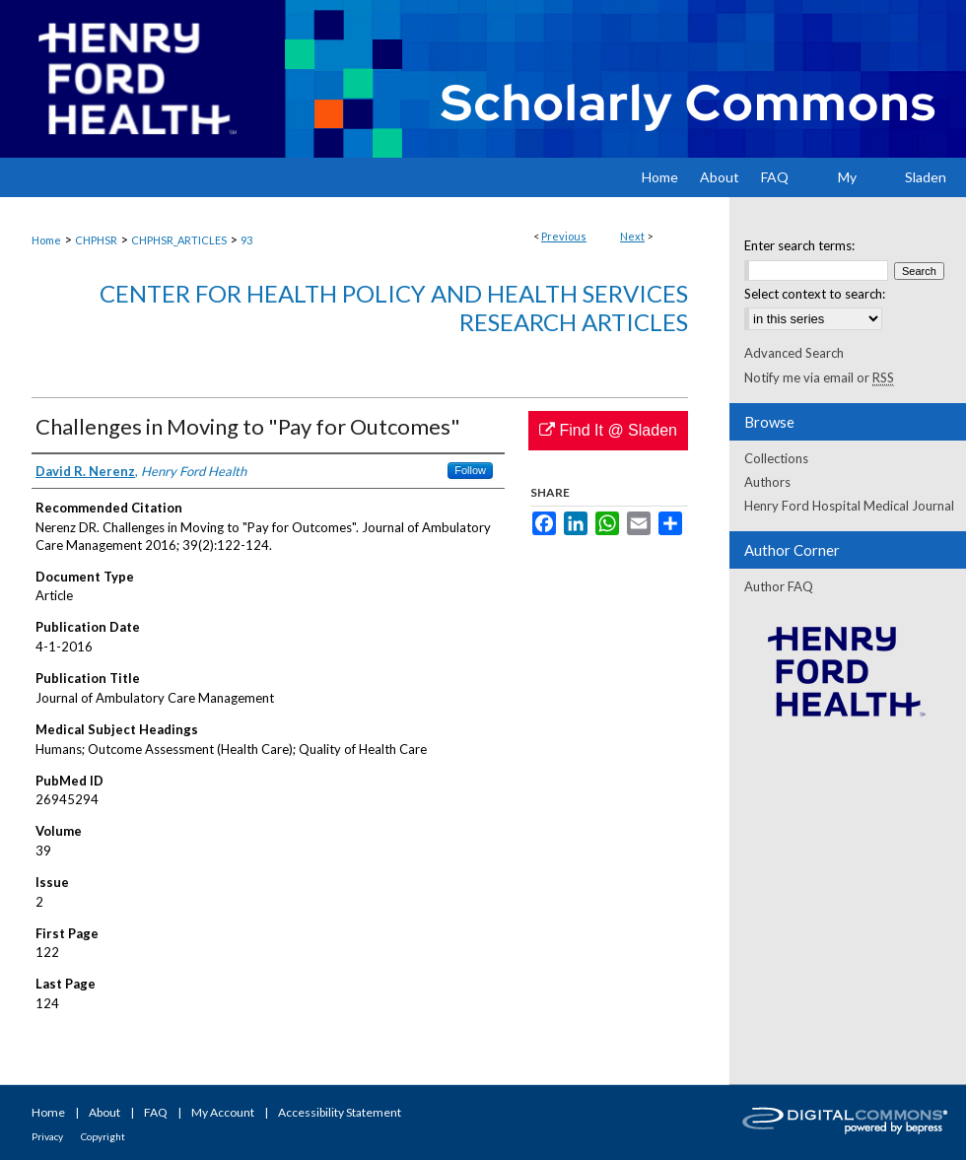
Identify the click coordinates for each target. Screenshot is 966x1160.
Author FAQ (778, 586)
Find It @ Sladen (608, 430)
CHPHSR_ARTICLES (179, 240)
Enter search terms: (799, 245)
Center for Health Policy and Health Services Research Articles (394, 307)
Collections (776, 458)
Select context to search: (814, 294)
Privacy (47, 1136)
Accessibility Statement (339, 1112)
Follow (470, 470)
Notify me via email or (819, 377)
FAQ (156, 1112)
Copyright (103, 1136)
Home (46, 240)
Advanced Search (794, 353)
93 (246, 240)
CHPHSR (96, 240)
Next (632, 236)
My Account (222, 1112)
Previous (563, 236)
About (104, 1112)
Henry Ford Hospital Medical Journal (849, 505)
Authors (767, 482)
